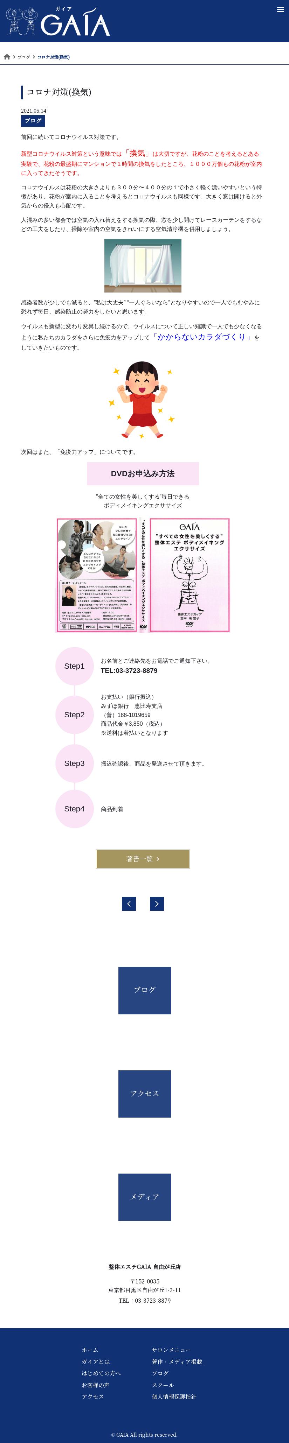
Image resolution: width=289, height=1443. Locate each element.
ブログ (33, 120)
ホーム (90, 1349)
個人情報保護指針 (174, 1396)
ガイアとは (96, 1361)
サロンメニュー (171, 1349)
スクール (163, 1385)
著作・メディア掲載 (177, 1361)
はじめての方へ (101, 1373)
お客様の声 (96, 1385)
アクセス (93, 1396)
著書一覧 (143, 859)
